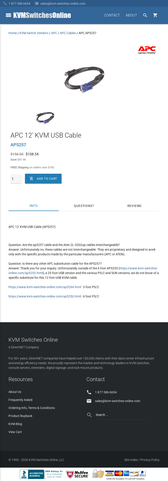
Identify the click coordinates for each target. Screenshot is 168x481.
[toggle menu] (8, 15)
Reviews (134, 206)
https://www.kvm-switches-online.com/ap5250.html (44, 296)
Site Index (131, 460)
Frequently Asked (20, 400)
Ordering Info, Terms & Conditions (31, 408)
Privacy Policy (150, 460)
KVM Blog (15, 424)
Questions (83, 206)
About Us (14, 392)
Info (33, 206)
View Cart (15, 432)
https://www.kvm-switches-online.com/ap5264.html (44, 287)
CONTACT (112, 15)
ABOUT (131, 15)
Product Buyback (20, 416)
